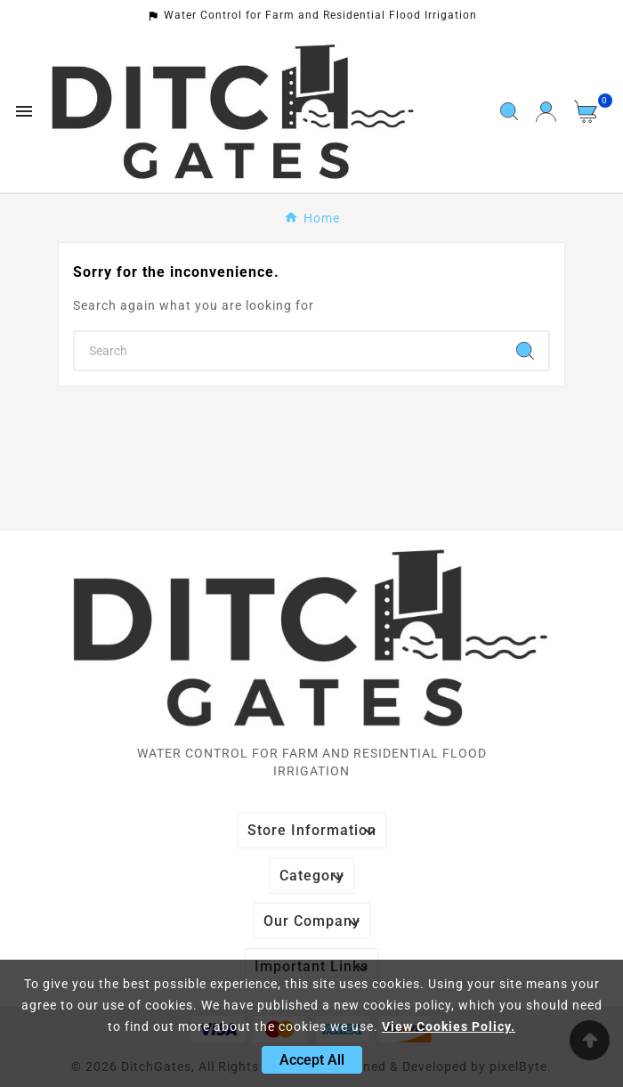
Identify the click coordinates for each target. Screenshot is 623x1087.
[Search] (288, 350)
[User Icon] (546, 111)
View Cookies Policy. (448, 1026)
